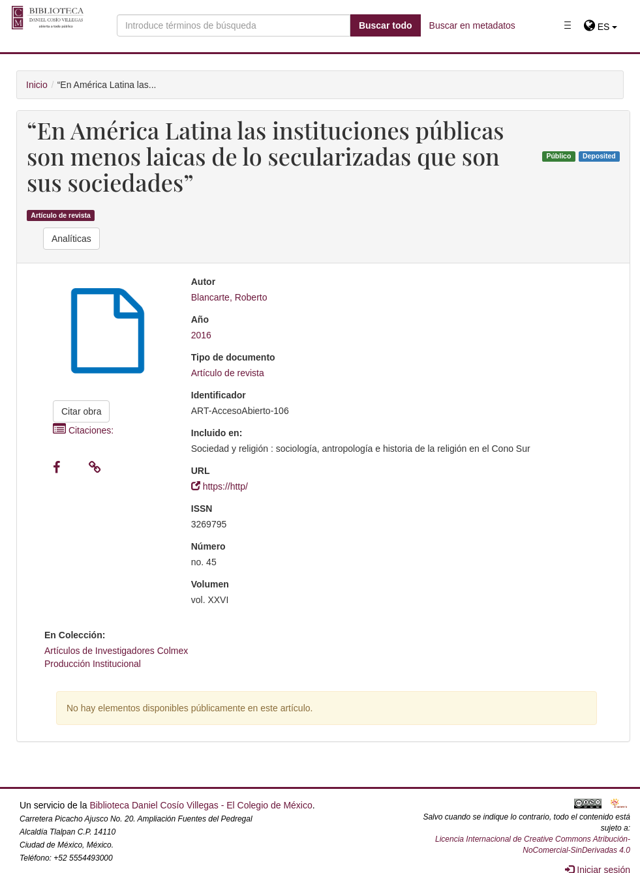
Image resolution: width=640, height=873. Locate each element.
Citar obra (81, 411)
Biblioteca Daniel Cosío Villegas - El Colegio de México (200, 805)
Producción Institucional (92, 663)
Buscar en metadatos (472, 25)
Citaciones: (83, 430)
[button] (600, 26)
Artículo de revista (61, 215)
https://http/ (219, 486)
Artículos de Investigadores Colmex (116, 650)
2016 (201, 335)
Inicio (37, 85)
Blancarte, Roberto (229, 297)
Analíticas (71, 238)
